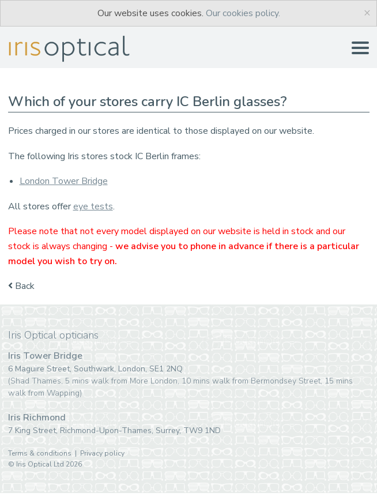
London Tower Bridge (64, 181)
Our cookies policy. (243, 13)
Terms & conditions (39, 453)
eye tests (93, 206)
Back (21, 286)
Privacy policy (102, 453)
